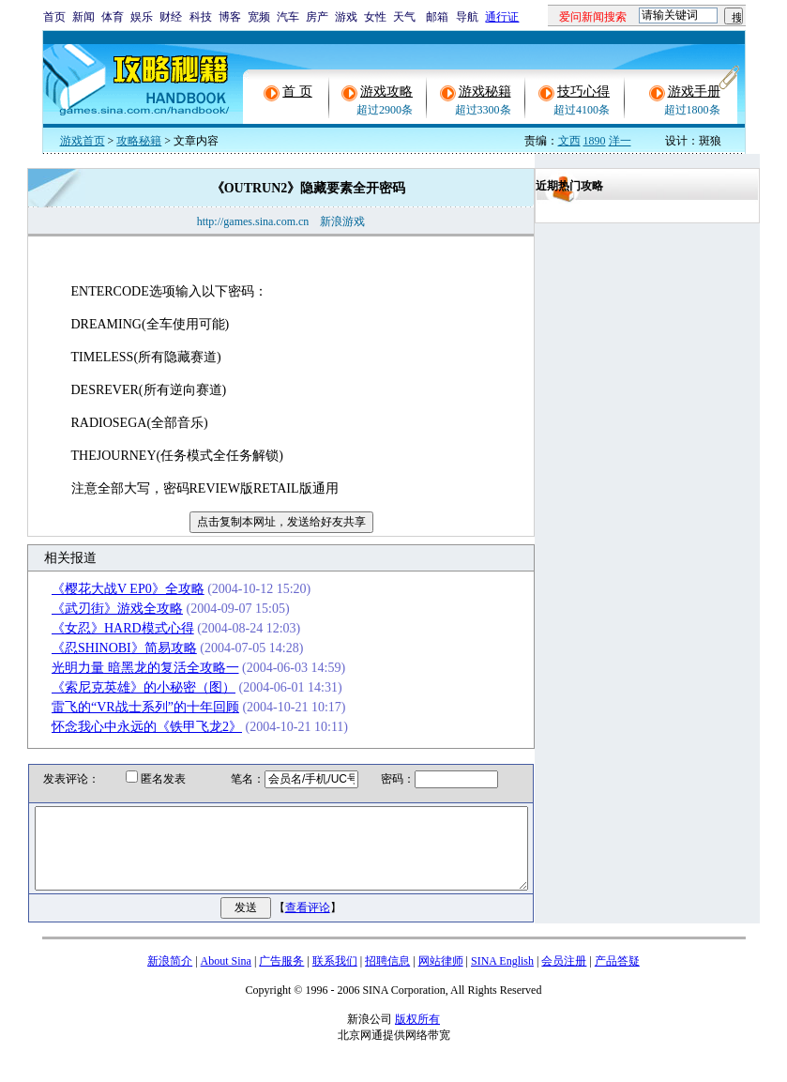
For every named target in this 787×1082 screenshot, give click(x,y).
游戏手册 (694, 91)
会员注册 (563, 977)
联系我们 (334, 977)
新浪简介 (169, 977)
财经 (170, 16)
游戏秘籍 (485, 91)
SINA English (502, 977)
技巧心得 (583, 91)
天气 (404, 16)
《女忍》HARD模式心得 (103, 628)
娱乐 (141, 16)
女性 (375, 16)
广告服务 (281, 977)
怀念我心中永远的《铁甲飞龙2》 (127, 727)
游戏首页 (82, 140)
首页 (54, 16)
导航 (467, 16)
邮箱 (437, 16)
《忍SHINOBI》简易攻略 (104, 648)
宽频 (259, 16)
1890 (594, 140)
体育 (112, 16)
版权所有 (417, 1036)
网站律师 (440, 977)
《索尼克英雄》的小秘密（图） (124, 687)
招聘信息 (387, 977)
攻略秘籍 (138, 140)
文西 (569, 140)
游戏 (346, 16)
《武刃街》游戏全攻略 (97, 609)
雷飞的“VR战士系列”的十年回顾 (125, 707)
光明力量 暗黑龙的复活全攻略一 (125, 668)
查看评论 (311, 924)
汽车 (288, 16)
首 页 (297, 91)
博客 (230, 16)
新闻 (83, 16)
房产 (317, 16)
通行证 (502, 16)
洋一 (620, 140)
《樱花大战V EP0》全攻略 (108, 589)
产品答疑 (617, 977)
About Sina (226, 977)
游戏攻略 (386, 91)
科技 (200, 16)
